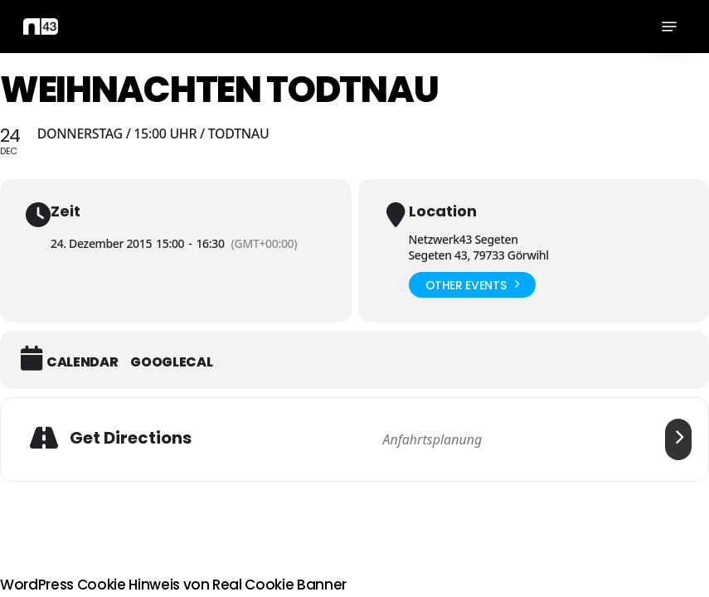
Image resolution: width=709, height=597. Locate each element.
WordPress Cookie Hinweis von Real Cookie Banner (173, 585)
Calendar (82, 362)
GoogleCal (171, 362)
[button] (669, 26)
